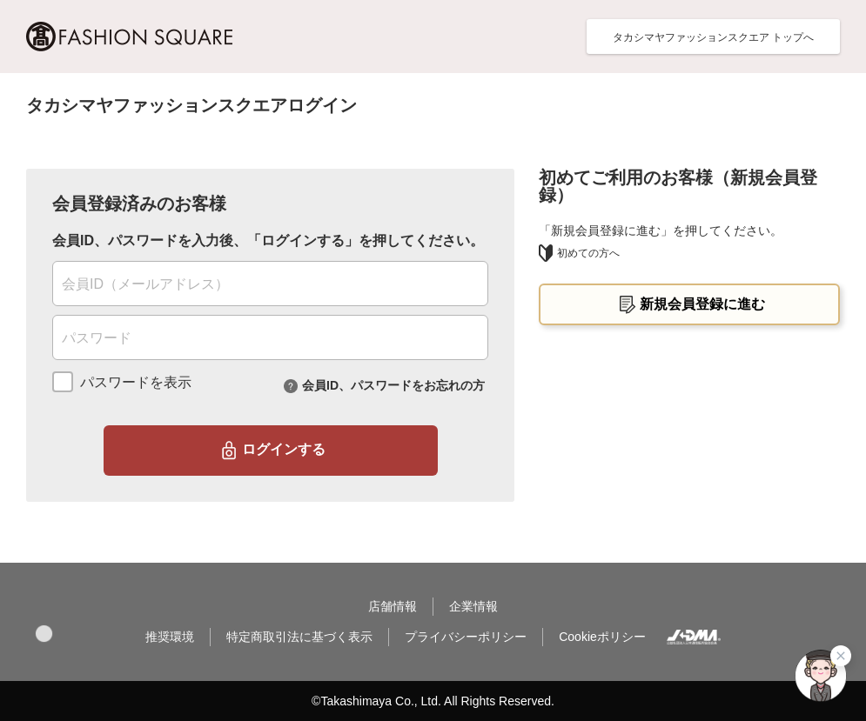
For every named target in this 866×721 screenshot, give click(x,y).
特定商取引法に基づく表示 (299, 637)
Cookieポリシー (602, 637)
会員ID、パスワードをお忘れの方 (393, 384)
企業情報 (473, 606)
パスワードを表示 (135, 382)
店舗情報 (392, 606)
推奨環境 (169, 637)
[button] (44, 633)
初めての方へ (579, 253)
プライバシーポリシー (466, 637)
